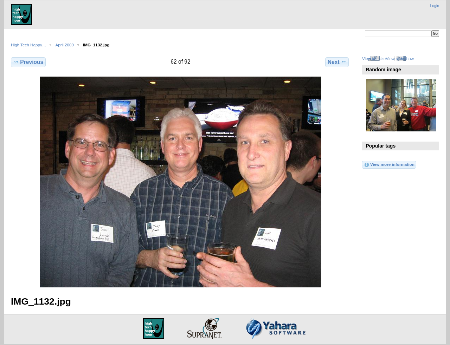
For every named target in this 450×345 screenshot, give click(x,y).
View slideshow (400, 58)
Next (337, 62)
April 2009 (64, 45)
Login (434, 6)
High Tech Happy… (28, 45)
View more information (389, 165)
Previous (28, 62)
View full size (374, 58)
